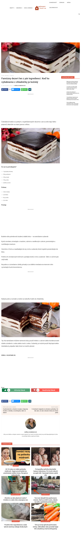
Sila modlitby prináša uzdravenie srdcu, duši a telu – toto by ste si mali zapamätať (73, 103)
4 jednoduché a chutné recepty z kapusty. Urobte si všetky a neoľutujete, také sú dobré (15, 410)
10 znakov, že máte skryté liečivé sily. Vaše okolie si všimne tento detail (72, 88)
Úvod (2, 75)
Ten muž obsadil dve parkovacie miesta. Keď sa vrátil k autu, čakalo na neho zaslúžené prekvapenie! (45, 500)
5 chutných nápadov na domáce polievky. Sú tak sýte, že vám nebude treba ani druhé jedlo (45, 410)
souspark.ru (11, 355)
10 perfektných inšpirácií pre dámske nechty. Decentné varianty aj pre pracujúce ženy (73, 98)
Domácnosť (15, 521)
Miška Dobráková (19, 85)
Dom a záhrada (16, 494)
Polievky (15, 465)
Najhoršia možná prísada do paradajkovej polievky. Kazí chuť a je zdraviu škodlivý (72, 82)
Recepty (7, 75)
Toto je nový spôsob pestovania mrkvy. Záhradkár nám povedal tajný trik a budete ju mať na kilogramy (45, 527)
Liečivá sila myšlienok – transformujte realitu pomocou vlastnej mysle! (73, 93)
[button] (79, 14)
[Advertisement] (40, 30)
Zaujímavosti (45, 465)
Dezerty (12, 75)
